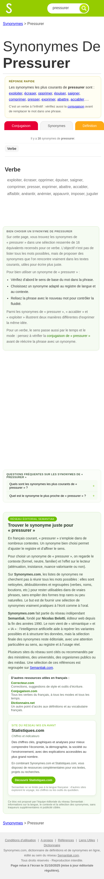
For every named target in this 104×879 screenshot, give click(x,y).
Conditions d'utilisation (20, 840)
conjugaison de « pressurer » (68, 336)
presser (33, 99)
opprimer (45, 93)
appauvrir (61, 194)
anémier (44, 194)
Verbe (11, 149)
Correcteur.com (22, 683)
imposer (78, 194)
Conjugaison (21, 126)
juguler (92, 194)
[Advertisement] (52, 409)
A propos (47, 840)
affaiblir (13, 194)
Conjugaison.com (24, 691)
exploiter (15, 93)
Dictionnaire (52, 845)
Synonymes (13, 24)
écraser (30, 93)
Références (66, 840)
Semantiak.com (41, 668)
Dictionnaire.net (23, 703)
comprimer (17, 99)
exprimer (48, 99)
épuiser (60, 93)
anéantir (28, 194)
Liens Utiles (87, 840)
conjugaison (75, 106)
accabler (77, 99)
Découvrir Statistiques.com (33, 780)
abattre (63, 99)
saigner (73, 93)
